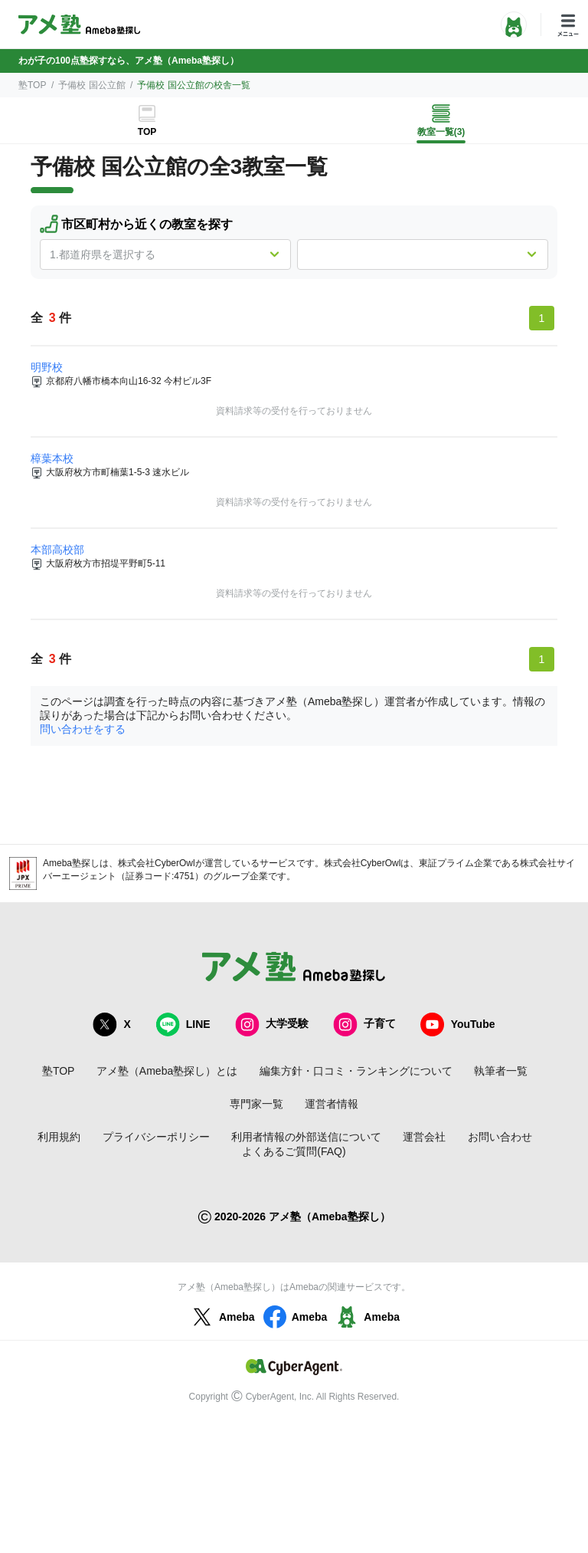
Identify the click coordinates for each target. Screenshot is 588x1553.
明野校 (47, 367)
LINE (183, 1024)
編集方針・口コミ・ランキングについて (356, 1071)
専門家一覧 (256, 1104)
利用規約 (59, 1137)
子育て (364, 1024)
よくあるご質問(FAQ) (293, 1151)
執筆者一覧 (501, 1071)
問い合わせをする (83, 729)
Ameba (221, 1317)
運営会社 (424, 1137)
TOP (147, 131)
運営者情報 (331, 1104)
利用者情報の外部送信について (306, 1137)
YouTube (457, 1024)
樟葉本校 (52, 458)
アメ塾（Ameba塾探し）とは (166, 1071)
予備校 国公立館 (91, 85)
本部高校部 (57, 549)
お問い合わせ (500, 1137)
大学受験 (272, 1024)
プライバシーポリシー (156, 1137)
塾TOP (32, 85)
